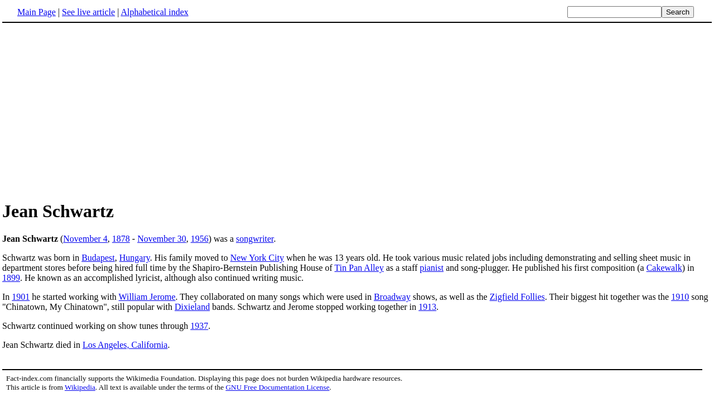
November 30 (161, 238)
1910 (680, 297)
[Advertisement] (96, 111)
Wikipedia (80, 387)
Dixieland (192, 307)
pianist (432, 267)
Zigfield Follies (517, 297)
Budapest (98, 257)
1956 (200, 238)
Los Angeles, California (125, 345)
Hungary (134, 257)
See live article (88, 12)
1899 (11, 278)
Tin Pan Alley (359, 267)
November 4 (85, 238)
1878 (121, 238)
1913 (427, 307)
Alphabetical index (154, 12)
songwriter (255, 238)
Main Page (36, 12)
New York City (257, 257)
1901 (21, 297)
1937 (199, 326)
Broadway (392, 297)
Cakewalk (664, 267)
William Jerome (147, 297)
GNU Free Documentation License (277, 387)
